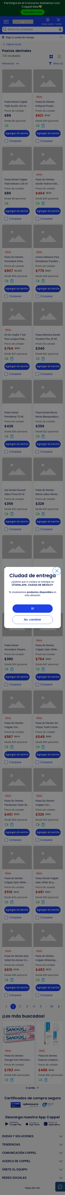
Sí (32, 608)
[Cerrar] (57, 571)
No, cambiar (32, 620)
